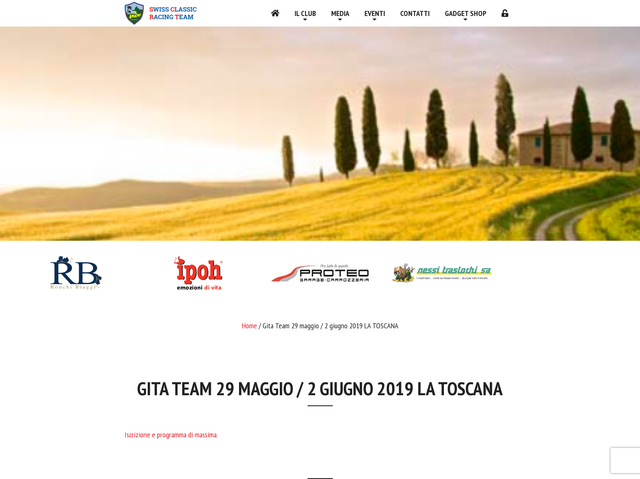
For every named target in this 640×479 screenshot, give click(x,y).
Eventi (374, 13)
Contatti (415, 13)
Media (340, 13)
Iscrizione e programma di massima (171, 434)
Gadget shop (465, 13)
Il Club (305, 13)
